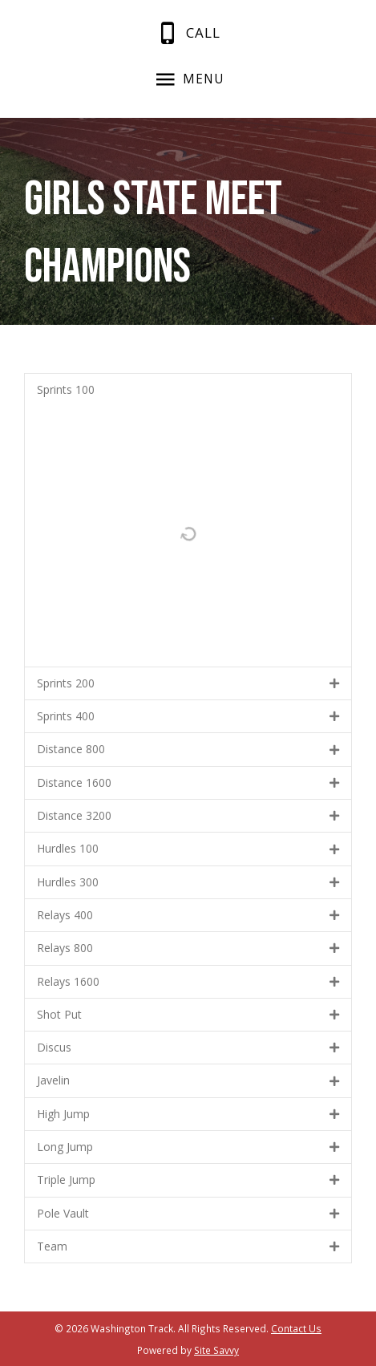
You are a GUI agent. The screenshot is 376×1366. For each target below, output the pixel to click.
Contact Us (296, 1328)
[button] (188, 390)
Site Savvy (216, 1350)
